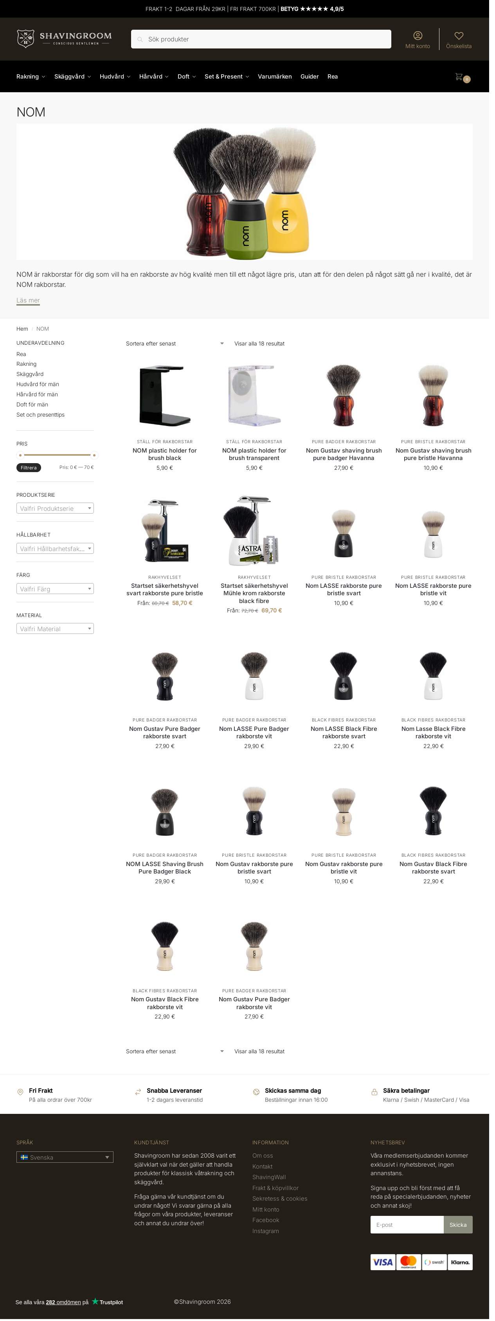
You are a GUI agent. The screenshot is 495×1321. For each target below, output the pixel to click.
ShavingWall (269, 1177)
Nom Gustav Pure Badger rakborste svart (164, 732)
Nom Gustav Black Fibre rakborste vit (165, 1003)
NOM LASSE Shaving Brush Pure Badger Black (164, 867)
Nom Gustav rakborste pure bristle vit (344, 867)
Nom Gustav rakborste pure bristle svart (254, 867)
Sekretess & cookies (280, 1198)
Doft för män (32, 404)
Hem (22, 329)
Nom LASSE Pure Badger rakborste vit (254, 732)
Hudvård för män (37, 384)
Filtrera (29, 468)
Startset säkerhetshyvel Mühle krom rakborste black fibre (254, 593)
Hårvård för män (37, 394)
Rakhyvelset (165, 577)
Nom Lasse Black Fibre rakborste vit (433, 732)
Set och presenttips (40, 414)
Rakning (26, 363)
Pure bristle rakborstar (433, 441)
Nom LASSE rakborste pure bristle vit (433, 589)
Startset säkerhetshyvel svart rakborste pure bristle (164, 589)
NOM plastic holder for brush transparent (254, 454)
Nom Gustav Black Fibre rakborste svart (433, 867)
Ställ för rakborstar (165, 441)
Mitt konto (417, 39)
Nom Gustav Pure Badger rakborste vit (254, 1003)
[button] (464, 76)
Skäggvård (29, 374)
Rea (21, 354)
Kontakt (262, 1166)
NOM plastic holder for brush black (165, 454)
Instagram (265, 1231)
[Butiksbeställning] (175, 343)
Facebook (265, 1220)
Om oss (262, 1155)
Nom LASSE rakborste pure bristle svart (344, 589)
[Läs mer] (28, 301)
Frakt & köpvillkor (275, 1188)
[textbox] (55, 508)
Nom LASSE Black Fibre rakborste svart (344, 732)
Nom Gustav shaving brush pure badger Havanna (344, 454)
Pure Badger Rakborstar (344, 441)
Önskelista (459, 39)
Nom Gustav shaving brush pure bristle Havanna (434, 454)
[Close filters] (96, 344)
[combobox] (55, 508)
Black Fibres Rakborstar (344, 720)
